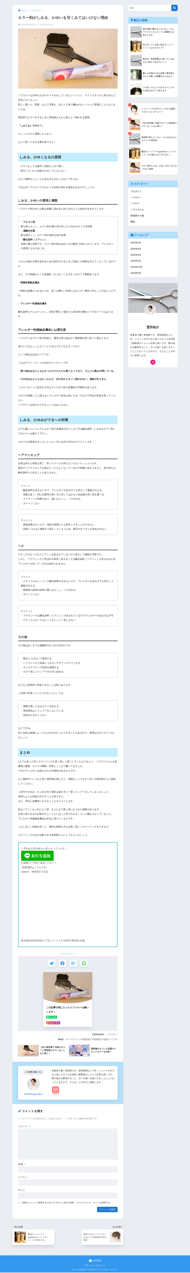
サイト (21, 1190)
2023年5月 (136, 244)
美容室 (86, 1039)
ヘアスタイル (137, 210)
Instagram (56, 1095)
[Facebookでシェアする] (62, 963)
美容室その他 (137, 216)
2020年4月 (136, 256)
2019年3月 (136, 262)
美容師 (97, 1039)
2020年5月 (136, 250)
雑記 (132, 222)
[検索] (174, 8)
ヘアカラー (112, 1034)
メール (23, 1177)
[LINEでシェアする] (84, 963)
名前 (22, 1164)
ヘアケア (135, 204)
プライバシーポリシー (94, 1266)
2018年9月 (136, 275)
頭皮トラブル (111, 1039)
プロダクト (136, 191)
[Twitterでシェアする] (51, 963)
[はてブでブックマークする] (73, 963)
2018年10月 (136, 269)
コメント (24, 1126)
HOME (95, 1261)
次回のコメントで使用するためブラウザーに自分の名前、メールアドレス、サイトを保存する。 (67, 1203)
